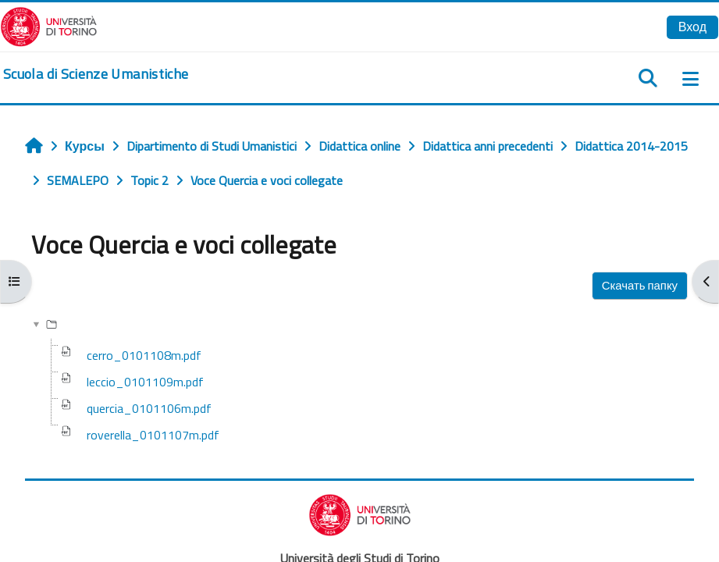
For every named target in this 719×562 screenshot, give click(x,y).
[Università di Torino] (49, 25)
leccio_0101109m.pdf (145, 381)
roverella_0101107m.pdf (153, 434)
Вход (692, 26)
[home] (95, 74)
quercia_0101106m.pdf (149, 408)
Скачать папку (640, 285)
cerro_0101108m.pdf (144, 355)
